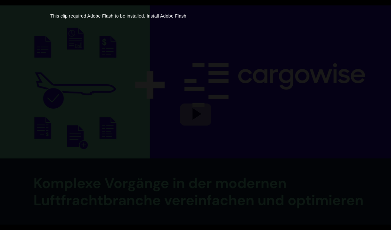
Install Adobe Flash (166, 16)
